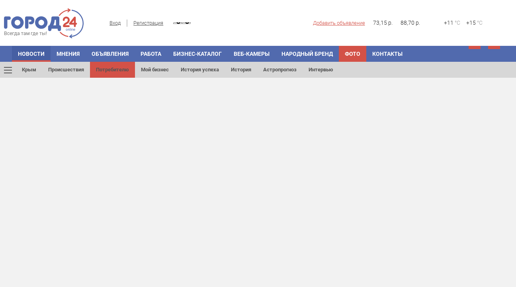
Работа (151, 54)
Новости (31, 54)
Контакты (387, 54)
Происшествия (66, 70)
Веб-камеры (252, 54)
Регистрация (148, 23)
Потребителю (112, 70)
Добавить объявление (339, 23)
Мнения (68, 54)
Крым (29, 70)
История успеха (200, 70)
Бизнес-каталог (197, 54)
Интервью (321, 70)
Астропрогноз (280, 70)
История (241, 70)
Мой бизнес (155, 70)
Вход (115, 23)
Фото (352, 54)
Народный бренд (307, 54)
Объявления (110, 54)
